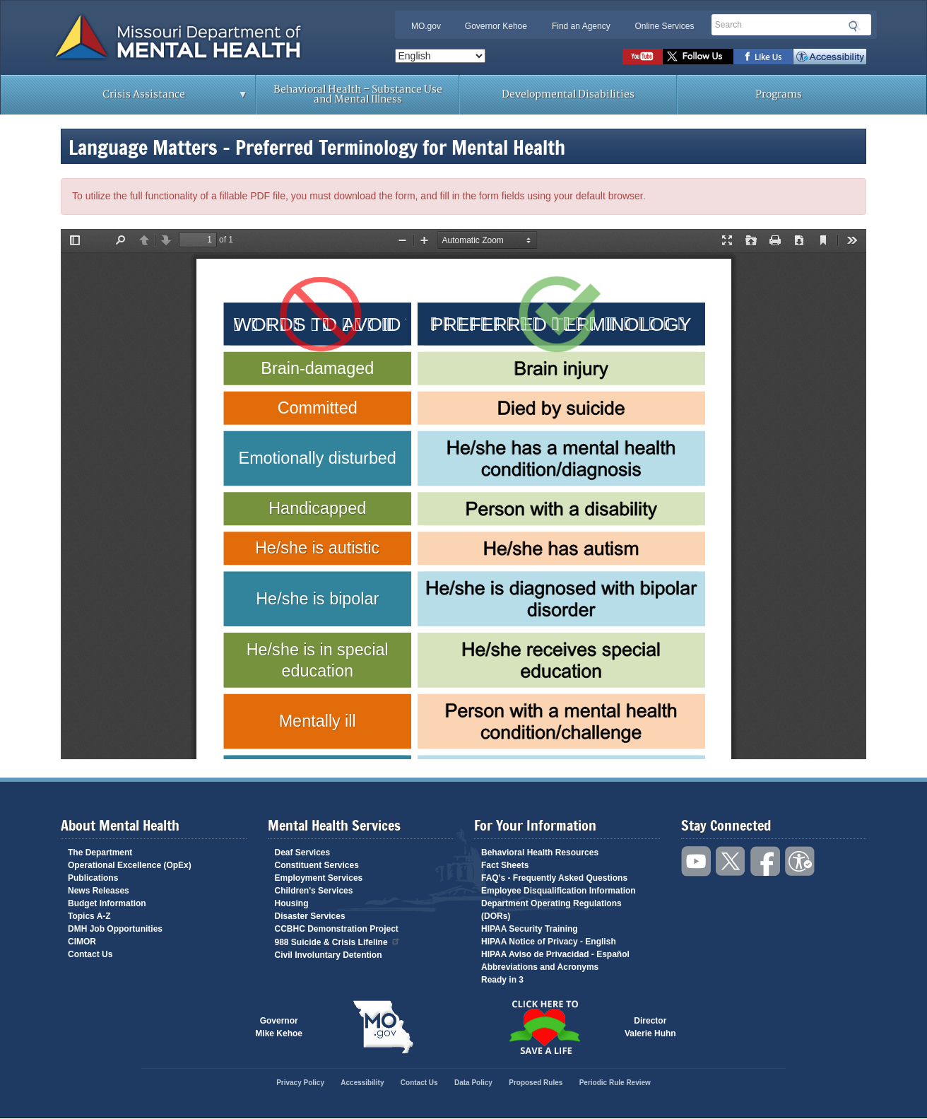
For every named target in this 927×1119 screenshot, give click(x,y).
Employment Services (319, 878)
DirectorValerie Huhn (650, 1027)
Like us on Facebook (763, 56)
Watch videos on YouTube (642, 56)
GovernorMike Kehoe (278, 1027)
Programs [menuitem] (778, 94)
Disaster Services (310, 916)
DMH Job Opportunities (115, 929)
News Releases (98, 891)
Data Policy (473, 1082)
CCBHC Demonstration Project (336, 929)
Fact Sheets (505, 865)
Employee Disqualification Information (558, 891)
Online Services (664, 26)
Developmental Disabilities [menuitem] (568, 94)
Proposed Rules (535, 1082)
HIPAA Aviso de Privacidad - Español (555, 954)
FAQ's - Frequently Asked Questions (554, 878)
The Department (100, 852)
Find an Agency (581, 26)
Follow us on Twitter (698, 56)
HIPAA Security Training (529, 929)
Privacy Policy (300, 1082)
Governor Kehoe (496, 26)
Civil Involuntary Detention (328, 955)
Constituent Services (317, 865)
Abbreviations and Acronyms (539, 967)
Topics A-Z (89, 916)
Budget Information (107, 903)
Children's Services (314, 891)
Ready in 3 (502, 980)
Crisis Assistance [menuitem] (147, 99)
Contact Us (90, 954)
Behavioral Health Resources (539, 852)
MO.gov (426, 26)
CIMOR (82, 942)
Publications (93, 878)
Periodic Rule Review (615, 1082)
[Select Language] (440, 56)
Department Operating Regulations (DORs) (551, 909)
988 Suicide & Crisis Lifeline (338, 941)
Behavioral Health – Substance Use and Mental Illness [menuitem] (357, 94)
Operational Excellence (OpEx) (129, 865)
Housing (292, 903)
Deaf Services (303, 852)
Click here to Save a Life (544, 1027)
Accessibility (829, 56)
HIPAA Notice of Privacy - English (548, 942)
